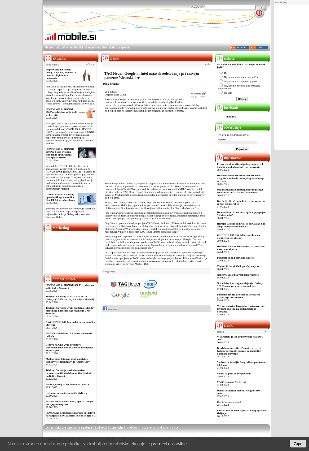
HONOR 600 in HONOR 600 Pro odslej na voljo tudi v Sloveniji (61, 112)
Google (195, 7)
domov (49, 47)
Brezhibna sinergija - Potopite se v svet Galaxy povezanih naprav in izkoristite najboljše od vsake (239, 351)
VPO (174, 427)
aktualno (62, 47)
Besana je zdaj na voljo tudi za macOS (67, 384)
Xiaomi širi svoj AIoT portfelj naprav (238, 266)
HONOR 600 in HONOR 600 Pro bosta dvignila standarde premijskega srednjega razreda (60, 153)
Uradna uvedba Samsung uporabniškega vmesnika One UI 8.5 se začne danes (60, 197)
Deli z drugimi (111, 83)
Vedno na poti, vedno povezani (234, 373)
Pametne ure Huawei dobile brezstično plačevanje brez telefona (238, 296)
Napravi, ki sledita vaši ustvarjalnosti (238, 274)
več (87, 64)
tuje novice (228, 158)
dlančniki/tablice (96, 47)
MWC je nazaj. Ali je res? (231, 382)
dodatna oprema (119, 47)
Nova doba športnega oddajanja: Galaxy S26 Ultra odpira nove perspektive (240, 284)
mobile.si (231, 116)
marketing (281, 2)
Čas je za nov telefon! (229, 401)
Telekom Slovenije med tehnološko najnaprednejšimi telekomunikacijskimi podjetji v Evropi (68, 373)
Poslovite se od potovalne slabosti (235, 257)
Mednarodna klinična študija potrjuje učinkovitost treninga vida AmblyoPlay (68, 360)
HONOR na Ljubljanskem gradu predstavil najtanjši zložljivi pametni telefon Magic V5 (70, 414)
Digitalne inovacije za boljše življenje (66, 392)
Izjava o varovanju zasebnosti (74, 427)
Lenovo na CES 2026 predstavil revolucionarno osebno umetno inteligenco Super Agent (69, 347)
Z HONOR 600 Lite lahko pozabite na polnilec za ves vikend (238, 236)
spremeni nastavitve (168, 444)
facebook (227, 108)
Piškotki (102, 427)
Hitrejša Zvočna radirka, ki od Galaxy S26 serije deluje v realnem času (241, 225)
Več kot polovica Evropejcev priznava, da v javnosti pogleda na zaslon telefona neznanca (241, 308)
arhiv (93, 64)
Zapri (298, 443)
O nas (49, 427)
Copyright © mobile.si (124, 427)
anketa (225, 58)
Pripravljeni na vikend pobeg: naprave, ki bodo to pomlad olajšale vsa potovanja (61, 73)
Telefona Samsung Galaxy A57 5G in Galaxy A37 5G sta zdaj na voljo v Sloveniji (70, 298)
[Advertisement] (184, 29)
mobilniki (76, 47)
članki (225, 325)
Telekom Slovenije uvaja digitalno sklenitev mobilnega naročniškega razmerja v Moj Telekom (70, 310)
